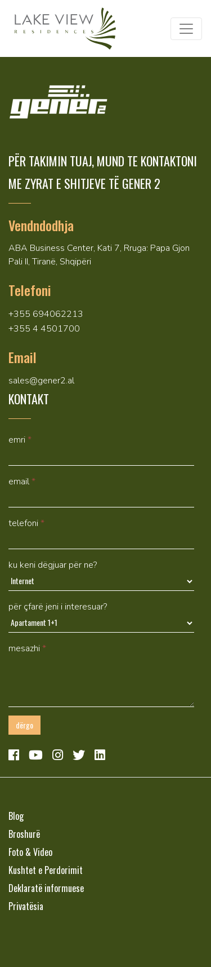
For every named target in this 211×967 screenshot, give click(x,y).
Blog (16, 816)
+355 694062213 (45, 314)
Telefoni (26, 523)
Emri (20, 440)
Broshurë (24, 834)
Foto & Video (30, 852)
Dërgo (24, 725)
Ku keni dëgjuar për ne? (52, 565)
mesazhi (27, 648)
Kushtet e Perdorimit (45, 870)
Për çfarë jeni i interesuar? (57, 606)
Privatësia (25, 906)
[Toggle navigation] (186, 28)
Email (21, 481)
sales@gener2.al (41, 380)
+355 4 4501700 (44, 329)
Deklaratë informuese (46, 888)
